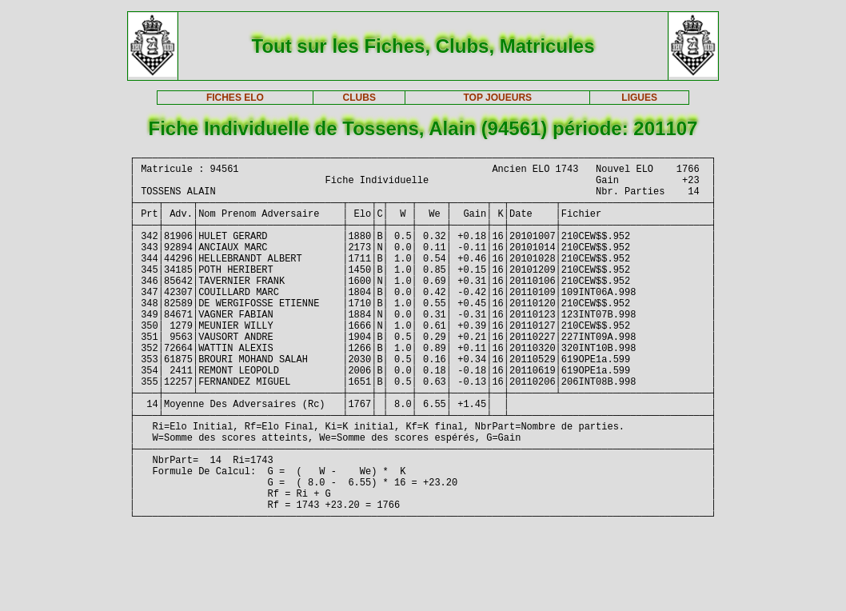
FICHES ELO (235, 97)
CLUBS (359, 97)
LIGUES (639, 97)
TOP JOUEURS (498, 97)
